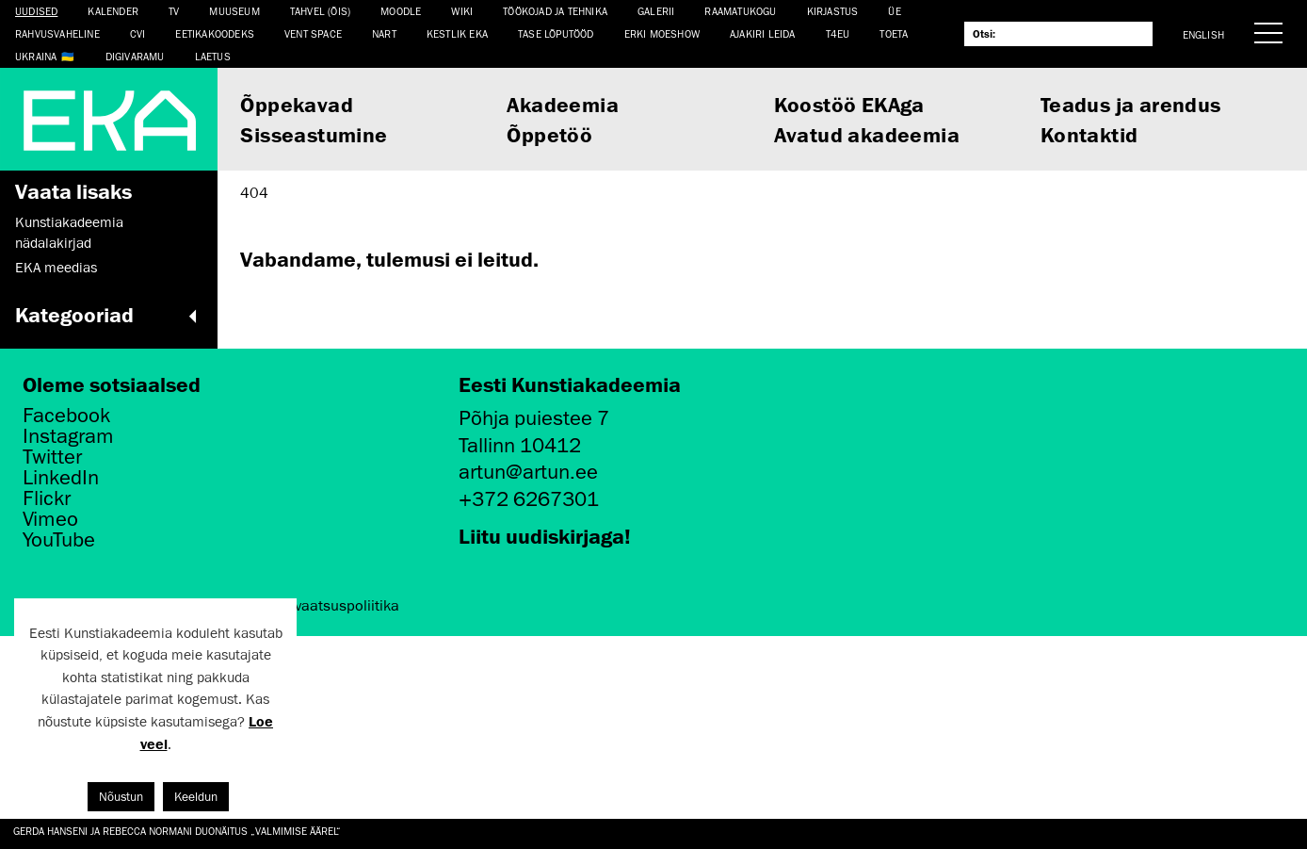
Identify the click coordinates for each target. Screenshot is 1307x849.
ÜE (894, 11)
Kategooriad (108, 314)
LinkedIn (61, 477)
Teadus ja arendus (1131, 104)
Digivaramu (135, 56)
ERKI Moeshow (662, 33)
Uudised (36, 11)
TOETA (893, 33)
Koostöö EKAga (849, 104)
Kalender (113, 11)
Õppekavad (296, 104)
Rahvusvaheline (57, 33)
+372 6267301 (529, 499)
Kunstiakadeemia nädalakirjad (69, 233)
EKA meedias (56, 267)
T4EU (838, 33)
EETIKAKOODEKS (214, 33)
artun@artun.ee (528, 471)
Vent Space (313, 33)
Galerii (655, 11)
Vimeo (50, 519)
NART (384, 33)
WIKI (462, 11)
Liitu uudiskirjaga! (545, 535)
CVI (138, 33)
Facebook (66, 415)
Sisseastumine (313, 134)
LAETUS (213, 56)
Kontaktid (1089, 134)
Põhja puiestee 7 (534, 418)
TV (174, 11)
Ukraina (35, 56)
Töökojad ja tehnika (555, 11)
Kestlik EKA (457, 33)
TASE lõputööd (556, 33)
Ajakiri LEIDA (763, 33)
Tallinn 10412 (520, 445)
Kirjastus (833, 11)
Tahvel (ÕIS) (320, 11)
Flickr (47, 498)
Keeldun (196, 797)
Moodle (400, 11)
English (1203, 34)
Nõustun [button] (121, 797)
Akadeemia (563, 104)
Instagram (68, 436)
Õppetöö (549, 134)
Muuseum (234, 11)
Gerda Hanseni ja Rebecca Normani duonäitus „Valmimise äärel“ (177, 831)
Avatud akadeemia (867, 134)
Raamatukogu (740, 11)
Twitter (52, 457)
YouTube (59, 540)
